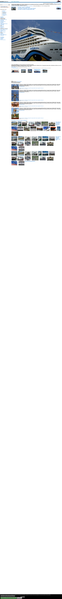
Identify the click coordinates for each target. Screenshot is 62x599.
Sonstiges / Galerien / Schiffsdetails (24, 7)
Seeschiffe (1, 22)
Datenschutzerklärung (2, 39)
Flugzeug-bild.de (4, 13)
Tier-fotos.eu (3, 15)
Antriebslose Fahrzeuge (3, 19)
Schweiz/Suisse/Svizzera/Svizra (29, 161)
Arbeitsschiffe (2, 24)
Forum (12, 1)
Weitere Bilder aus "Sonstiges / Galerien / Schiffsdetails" (19, 120)
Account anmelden (58, 3)
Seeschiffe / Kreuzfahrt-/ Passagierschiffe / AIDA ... (26, 9)
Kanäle (1, 31)
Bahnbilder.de (4, 10)
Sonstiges (1, 33)
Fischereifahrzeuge (2, 21)
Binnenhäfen (2, 26)
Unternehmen (2, 35)
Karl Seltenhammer (21, 86)
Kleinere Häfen (2, 27)
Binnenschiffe (2, 20)
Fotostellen (1, 38)
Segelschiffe (2, 17)
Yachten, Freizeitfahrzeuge (3, 23)
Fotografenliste (2, 37)
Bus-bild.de (3, 11)
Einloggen (54, 3)
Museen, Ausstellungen (3, 34)
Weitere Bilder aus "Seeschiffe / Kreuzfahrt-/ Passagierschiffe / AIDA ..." (58, 138)
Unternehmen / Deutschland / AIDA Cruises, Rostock (27, 8)
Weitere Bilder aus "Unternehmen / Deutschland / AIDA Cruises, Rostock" (58, 124)
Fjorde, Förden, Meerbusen (4, 29)
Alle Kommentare (19, 81)
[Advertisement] (15, 15)
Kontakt (15, 1)
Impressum (17, 1)
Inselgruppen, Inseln (3, 30)
